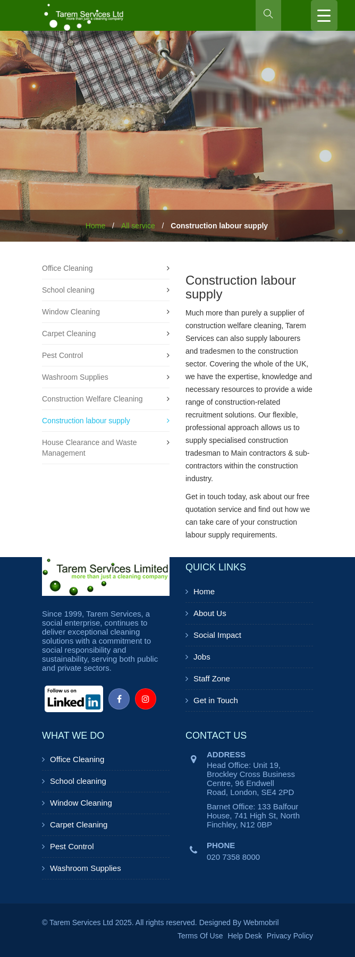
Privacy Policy (290, 936)
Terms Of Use (200, 936)
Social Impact (217, 634)
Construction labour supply (86, 420)
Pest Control (62, 355)
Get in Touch (215, 700)
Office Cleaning (67, 268)
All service (138, 225)
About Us (209, 613)
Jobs (201, 656)
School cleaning (68, 290)
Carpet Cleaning (69, 333)
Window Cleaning (71, 311)
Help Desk (244, 936)
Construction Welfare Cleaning (92, 399)
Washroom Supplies (75, 377)
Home (95, 225)
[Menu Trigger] (324, 15)
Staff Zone (211, 678)
